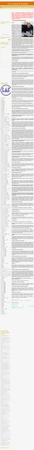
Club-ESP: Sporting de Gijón (4, 184)
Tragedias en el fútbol (3, 308)
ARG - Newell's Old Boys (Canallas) (5, 372)
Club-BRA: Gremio (3, 158)
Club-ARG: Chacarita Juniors (4, 123)
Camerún (2, 112)
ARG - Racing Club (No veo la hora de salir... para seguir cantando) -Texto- (5, 382)
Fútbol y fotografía (3, 253)
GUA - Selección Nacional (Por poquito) (6, 426)
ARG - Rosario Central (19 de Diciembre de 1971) (4, 392)
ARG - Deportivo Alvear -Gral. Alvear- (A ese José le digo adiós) (5, 352)
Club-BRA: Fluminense (4, 157)
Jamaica (2, 266)
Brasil (1, 110)
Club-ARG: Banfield (3, 120)
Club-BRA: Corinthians (3, 155)
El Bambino (2, 236)
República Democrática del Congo (5, 302)
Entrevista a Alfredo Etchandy (19, 20)
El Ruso (2, 241)
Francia (2, 249)
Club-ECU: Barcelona (3, 169)
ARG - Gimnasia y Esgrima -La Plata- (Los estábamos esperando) (5, 364)
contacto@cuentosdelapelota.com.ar (6, 44)
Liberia (1, 279)
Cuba (1, 232)
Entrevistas (2, 244)
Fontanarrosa (2, 248)
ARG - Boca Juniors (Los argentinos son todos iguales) (5, 347)
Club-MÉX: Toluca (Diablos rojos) (5, 207)
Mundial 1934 (2, 282)
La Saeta (2, 277)
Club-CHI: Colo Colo (3, 161)
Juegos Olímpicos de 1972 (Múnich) (5, 274)
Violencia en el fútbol (3, 313)
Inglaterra (2, 262)
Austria (1, 106)
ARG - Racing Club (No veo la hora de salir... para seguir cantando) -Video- (5, 383)
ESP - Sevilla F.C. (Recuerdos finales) (5, 425)
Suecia (1, 306)
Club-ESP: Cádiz (3, 175)
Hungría (2, 261)
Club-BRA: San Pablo (3, 159)
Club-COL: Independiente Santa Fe (5, 167)
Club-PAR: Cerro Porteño (4, 209)
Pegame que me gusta (3, 297)
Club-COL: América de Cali (4, 166)
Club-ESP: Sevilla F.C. (3, 183)
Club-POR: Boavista (3, 214)
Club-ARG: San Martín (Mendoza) (5, 147)
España (2, 246)
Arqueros (2, 105)
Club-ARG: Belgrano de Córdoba (5, 121)
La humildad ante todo (3, 276)
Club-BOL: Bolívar (3, 153)
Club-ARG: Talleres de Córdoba (5, 149)
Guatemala (2, 258)
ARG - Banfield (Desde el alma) (5, 338)
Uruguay (2, 311)
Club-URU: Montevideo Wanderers (5, 221)
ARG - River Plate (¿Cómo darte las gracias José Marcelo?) (5, 391)
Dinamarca (2, 235)
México (1, 281)
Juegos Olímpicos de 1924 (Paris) (5, 269)
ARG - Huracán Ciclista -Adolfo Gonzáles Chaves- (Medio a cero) (5, 367)
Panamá (2, 296)
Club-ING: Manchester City (4, 194)
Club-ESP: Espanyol (3, 177)
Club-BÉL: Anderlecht (3, 151)
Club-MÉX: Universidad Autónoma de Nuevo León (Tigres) (5, 208)
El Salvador (2, 242)
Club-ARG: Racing (3, 141)
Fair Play (2, 247)
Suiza (1, 307)
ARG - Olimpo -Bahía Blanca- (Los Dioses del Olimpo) (5, 374)
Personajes (2, 298)
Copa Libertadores (3, 229)
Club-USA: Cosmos (3, 225)
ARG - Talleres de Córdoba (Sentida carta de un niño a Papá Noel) (5, 405)
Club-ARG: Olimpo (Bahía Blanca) (5, 139)
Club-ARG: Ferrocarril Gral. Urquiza (5, 129)
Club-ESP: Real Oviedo (4, 181)
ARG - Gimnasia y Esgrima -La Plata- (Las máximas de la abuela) (5, 363)
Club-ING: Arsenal (3, 190)
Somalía (2, 305)
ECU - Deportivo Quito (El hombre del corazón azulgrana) (5, 412)
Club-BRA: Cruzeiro (3, 156)
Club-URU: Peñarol (3, 222)
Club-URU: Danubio (3, 219)
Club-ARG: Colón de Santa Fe (4, 124)
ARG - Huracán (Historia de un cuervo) (6, 366)
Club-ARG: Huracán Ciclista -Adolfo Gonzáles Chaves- (5, 134)
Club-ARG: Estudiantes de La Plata (5, 128)
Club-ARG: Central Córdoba (4, 122)
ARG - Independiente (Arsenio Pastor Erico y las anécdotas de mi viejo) (5, 368)
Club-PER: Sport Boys (3, 211)
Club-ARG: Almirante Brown (4, 118)
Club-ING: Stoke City (3, 198)
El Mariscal (2, 240)
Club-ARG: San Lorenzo (4, 145)
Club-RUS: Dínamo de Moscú (4, 215)
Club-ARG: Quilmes (3, 140)
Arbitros (2, 103)
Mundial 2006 (2, 292)
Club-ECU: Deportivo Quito (4, 170)
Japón (1, 267)
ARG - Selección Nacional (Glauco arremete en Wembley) (5, 399)
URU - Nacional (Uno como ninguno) (5, 442)
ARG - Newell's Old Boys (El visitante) (5, 373)
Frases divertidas (3, 251)
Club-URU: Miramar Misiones (4, 220)
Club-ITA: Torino (3, 203)
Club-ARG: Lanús (3, 137)
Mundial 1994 (2, 290)
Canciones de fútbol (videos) (4, 114)
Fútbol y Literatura (3, 254)
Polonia (2, 300)
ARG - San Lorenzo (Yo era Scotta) (5, 396)
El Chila (2, 237)
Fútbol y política (3, 255)
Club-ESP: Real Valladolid (4, 182)
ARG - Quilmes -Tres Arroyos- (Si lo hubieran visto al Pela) (5, 380)
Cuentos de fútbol (3, 233)
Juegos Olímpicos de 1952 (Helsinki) (5, 272)
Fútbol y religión (3, 256)
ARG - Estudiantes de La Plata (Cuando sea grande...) (5, 356)
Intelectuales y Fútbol (3, 263)
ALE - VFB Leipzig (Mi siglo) (4, 335)
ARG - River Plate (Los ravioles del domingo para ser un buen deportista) (5, 389)
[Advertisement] (6, 15)
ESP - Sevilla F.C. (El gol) (4, 423)
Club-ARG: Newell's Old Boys (4, 138)
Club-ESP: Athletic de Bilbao (4, 173)
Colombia (2, 228)
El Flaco (2, 239)
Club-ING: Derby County (4, 192)
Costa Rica (2, 231)
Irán (1, 264)
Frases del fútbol (3, 250)
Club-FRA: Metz (3, 186)
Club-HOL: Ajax (3, 189)
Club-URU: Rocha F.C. (3, 224)
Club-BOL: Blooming (3, 152)
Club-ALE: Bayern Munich (4, 116)
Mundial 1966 (2, 286)
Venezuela (2, 312)
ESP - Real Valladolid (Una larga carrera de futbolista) (5, 422)
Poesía (1, 299)
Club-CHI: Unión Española (4, 164)
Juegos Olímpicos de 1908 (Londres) (5, 268)
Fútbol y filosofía (3, 252)
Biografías (2, 108)
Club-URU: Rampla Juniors (4, 223)
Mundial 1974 (2, 287)
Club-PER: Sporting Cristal (4, 212)
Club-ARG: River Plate (3, 144)
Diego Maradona (3, 234)
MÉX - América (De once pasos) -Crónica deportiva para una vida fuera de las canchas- (5, 430)
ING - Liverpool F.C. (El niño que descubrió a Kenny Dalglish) (5, 427)
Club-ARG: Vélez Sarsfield (4, 150)
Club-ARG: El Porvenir (3, 127)
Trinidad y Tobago (3, 309)
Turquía (2, 310)
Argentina (2, 104)
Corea (1, 230)
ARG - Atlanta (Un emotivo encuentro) (5, 337)
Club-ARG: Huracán (3, 133)
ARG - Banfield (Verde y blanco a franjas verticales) (5, 340)
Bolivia (1, 109)
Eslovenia (2, 245)
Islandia (2, 265)
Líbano (1, 278)
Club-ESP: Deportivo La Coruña (5, 176)
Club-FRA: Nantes (3, 187)
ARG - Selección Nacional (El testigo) (5, 398)
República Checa (3, 301)
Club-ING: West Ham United (4, 199)
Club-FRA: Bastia (3, 185)
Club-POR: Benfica (3, 213)
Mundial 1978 (2, 288)
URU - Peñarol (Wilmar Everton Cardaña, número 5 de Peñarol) (5, 445)
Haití (1, 259)
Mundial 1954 (2, 284)
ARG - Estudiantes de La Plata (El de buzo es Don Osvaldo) (5, 357)
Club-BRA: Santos (3, 160)
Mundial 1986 (2, 289)
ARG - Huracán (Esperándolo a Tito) (5, 365)
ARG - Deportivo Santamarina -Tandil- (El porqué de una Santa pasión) (5, 354)
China (1, 115)
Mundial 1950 (2, 283)
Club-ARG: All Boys (3, 117)
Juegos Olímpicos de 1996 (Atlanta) (5, 275)
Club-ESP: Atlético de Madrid (4, 174)
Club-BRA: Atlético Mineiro (4, 154)
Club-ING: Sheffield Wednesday (5, 197)
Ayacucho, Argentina (6, 34)
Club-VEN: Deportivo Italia (4, 226)
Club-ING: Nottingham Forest (4, 196)
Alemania (2, 100)
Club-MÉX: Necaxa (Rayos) (4, 205)
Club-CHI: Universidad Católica (5, 165)
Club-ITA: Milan (3, 202)
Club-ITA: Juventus (3, 201)
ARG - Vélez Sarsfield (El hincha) (5, 406)
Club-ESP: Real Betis (3, 179)
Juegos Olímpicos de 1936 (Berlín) (5, 271)
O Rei (1, 295)
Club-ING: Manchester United (4, 195)
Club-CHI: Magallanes (3, 162)
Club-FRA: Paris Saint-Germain (5, 188)
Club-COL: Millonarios (3, 168)
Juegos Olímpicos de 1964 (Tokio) (5, 273)
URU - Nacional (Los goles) (4, 440)
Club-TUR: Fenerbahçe (4, 217)
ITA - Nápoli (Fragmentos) (4, 428)
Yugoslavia (2, 314)
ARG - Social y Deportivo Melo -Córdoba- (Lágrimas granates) (5, 404)
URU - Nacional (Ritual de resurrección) (4, 441)
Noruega (2, 294)
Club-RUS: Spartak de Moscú (4, 216)
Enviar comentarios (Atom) (19, 307)
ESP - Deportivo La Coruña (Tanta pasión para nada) (5, 413)
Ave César (2, 107)
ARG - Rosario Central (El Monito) (5, 394)
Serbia (1, 304)
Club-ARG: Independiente (4, 135)
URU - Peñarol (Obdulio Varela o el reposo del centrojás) (5, 443)
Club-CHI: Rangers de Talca (4, 163)
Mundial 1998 (2, 291)
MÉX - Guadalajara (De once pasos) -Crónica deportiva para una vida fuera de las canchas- (5, 432)
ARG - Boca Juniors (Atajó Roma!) (5, 341)
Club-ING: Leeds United (4, 193)
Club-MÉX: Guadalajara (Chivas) (5, 204)
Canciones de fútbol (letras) (4, 113)
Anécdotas (2, 101)
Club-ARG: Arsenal (3, 119)
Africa (1, 99)
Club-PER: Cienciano (3, 210)
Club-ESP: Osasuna (3, 178)
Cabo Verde (2, 111)
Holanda (2, 260)
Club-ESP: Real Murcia (4, 180)
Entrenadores (2, 243)
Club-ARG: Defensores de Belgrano (5, 125)
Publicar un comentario (15, 304)
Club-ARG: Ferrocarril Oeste (4, 130)
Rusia (1, 303)
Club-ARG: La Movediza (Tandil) (5, 136)
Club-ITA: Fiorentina (3, 200)
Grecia (1, 257)
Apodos (2, 102)
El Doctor (2, 238)
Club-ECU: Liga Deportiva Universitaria (6, 171)
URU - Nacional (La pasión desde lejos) (6, 439)
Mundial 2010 (2, 293)
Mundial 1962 (2, 285)
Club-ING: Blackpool (3, 191)
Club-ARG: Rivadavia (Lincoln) (5, 143)
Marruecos (2, 280)
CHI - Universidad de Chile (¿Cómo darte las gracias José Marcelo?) (5, 408)
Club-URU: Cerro (3, 218)
